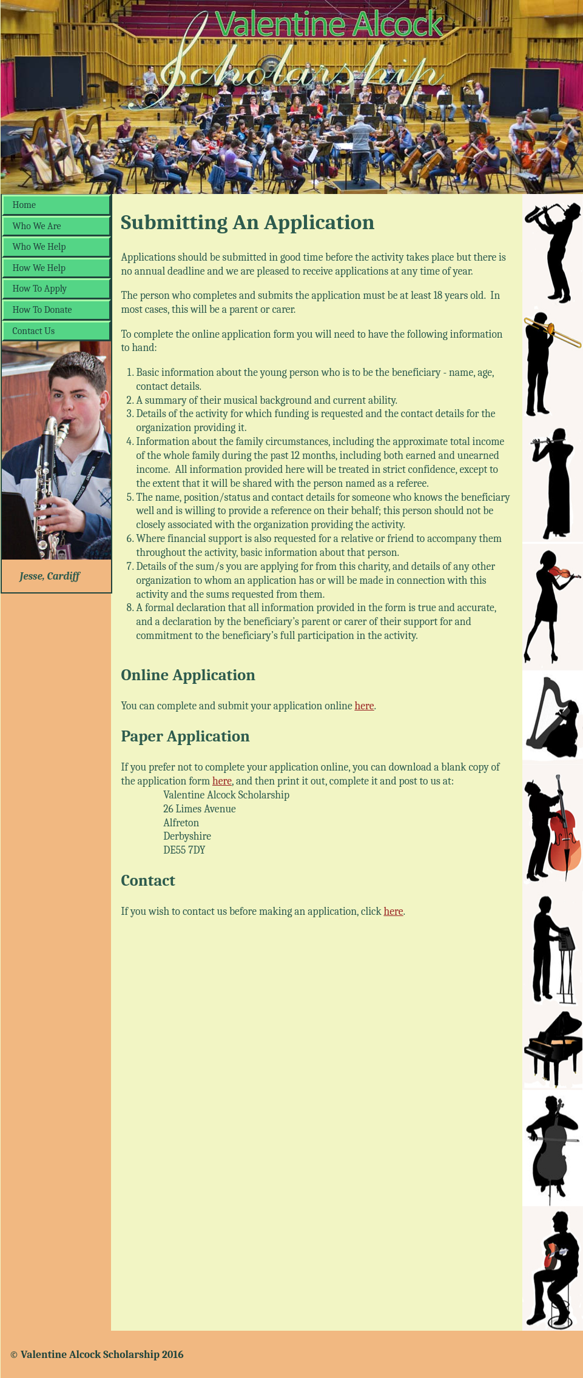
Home (24, 204)
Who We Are (37, 226)
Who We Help (39, 246)
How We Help (39, 268)
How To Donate (42, 309)
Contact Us (34, 331)
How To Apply (40, 288)
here (364, 706)
